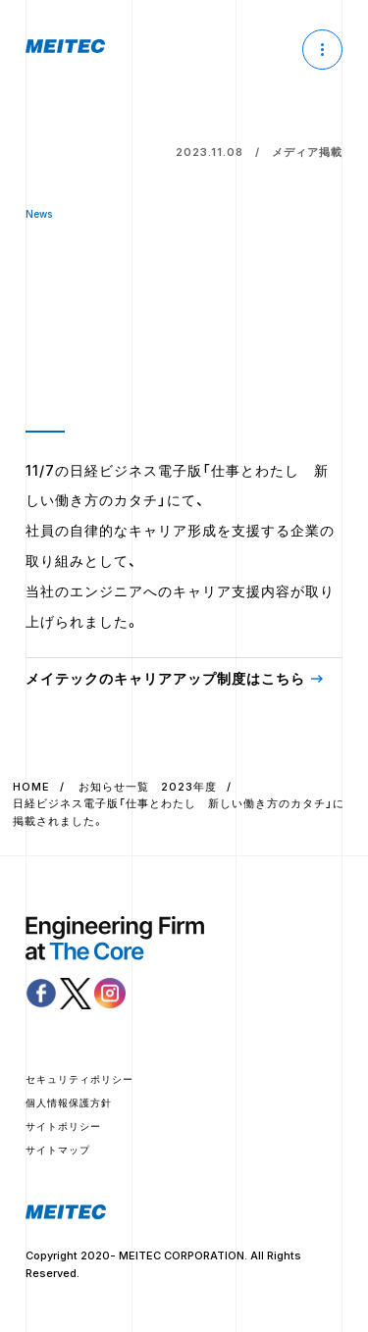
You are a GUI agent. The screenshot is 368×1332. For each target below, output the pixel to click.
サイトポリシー (63, 1126)
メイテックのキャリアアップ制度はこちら (165, 678)
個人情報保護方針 (69, 1102)
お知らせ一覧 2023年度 (148, 787)
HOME (31, 787)
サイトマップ (58, 1149)
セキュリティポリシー (79, 1079)
